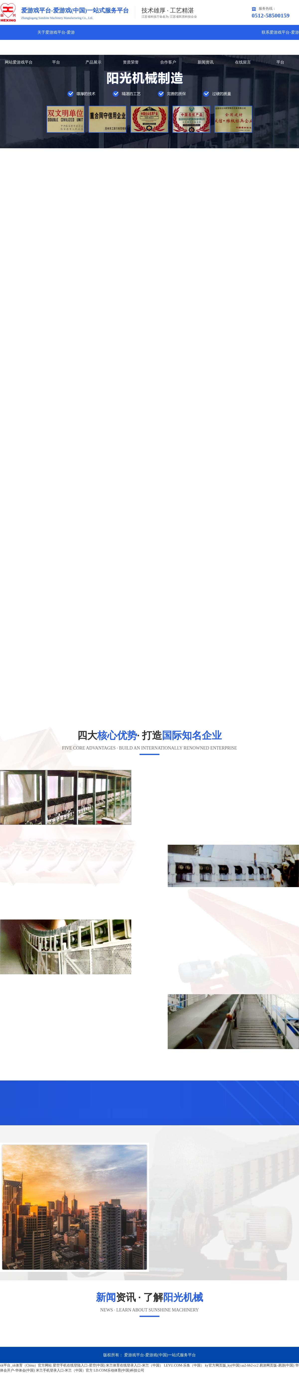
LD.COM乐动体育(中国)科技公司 (119, 1370)
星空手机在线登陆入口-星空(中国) (79, 1365)
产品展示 (93, 62)
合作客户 (168, 62)
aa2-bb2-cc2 (249, 1365)
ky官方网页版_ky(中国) (222, 1365)
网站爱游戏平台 (19, 62)
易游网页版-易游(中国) (276, 1365)
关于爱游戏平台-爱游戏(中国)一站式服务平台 (56, 47)
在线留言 (243, 62)
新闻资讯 (206, 62)
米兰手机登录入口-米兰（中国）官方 (64, 1370)
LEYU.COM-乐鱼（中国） (184, 1365)
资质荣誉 (131, 62)
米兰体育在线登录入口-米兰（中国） (134, 1365)
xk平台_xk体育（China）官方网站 (26, 1365)
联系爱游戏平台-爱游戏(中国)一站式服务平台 (280, 47)
